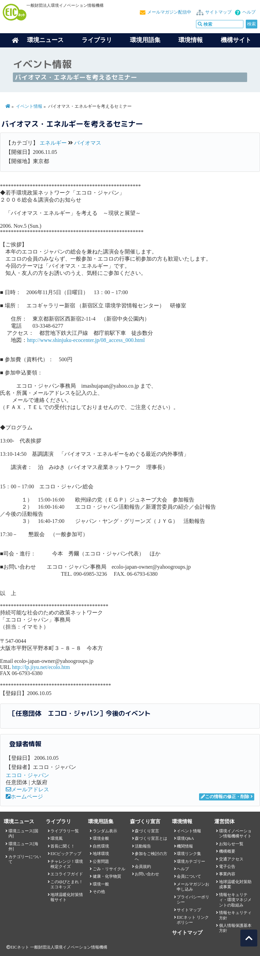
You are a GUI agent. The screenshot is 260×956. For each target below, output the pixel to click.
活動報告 (143, 846)
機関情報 (185, 846)
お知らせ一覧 (231, 843)
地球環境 (101, 853)
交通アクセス (231, 859)
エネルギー (53, 143)
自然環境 (101, 846)
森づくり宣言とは (151, 838)
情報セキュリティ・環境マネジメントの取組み (235, 900)
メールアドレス (27, 789)
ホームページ (24, 796)
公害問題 (101, 861)
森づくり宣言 (147, 831)
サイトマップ (218, 12)
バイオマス (87, 143)
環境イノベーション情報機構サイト (235, 833)
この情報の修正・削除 (225, 796)
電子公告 (227, 866)
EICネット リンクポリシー (193, 920)
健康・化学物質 (107, 876)
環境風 (56, 838)
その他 (99, 891)
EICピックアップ (65, 853)
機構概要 (227, 851)
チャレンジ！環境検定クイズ (66, 864)
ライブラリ (97, 40)
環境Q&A (185, 838)
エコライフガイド (66, 874)
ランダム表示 (105, 831)
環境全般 (101, 838)
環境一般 (101, 884)
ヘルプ (249, 12)
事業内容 (227, 874)
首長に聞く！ (62, 846)
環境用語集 (145, 40)
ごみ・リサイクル (109, 869)
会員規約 (143, 866)
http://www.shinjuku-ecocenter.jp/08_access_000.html (86, 340)
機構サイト (236, 40)
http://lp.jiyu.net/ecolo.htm (41, 667)
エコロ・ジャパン (27, 775)
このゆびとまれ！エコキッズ (66, 884)
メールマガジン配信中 (169, 12)
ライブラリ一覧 (64, 831)
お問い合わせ (147, 874)
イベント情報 (29, 106)
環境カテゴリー (191, 861)
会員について (189, 876)
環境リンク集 (189, 853)
